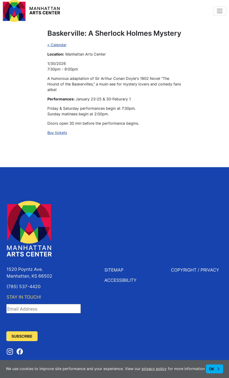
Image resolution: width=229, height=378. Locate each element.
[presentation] (41, 322)
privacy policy (154, 368)
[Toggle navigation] (219, 11)
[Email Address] (43, 308)
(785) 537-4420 (24, 286)
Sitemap (113, 270)
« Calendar (57, 44)
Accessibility (120, 280)
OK (211, 368)
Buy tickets (57, 132)
